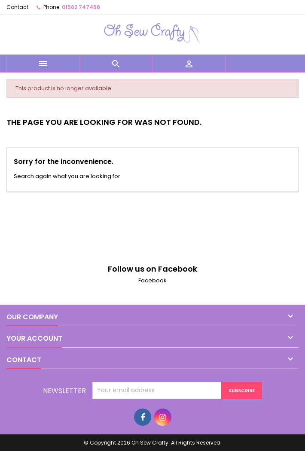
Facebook (152, 280)
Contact (17, 7)
